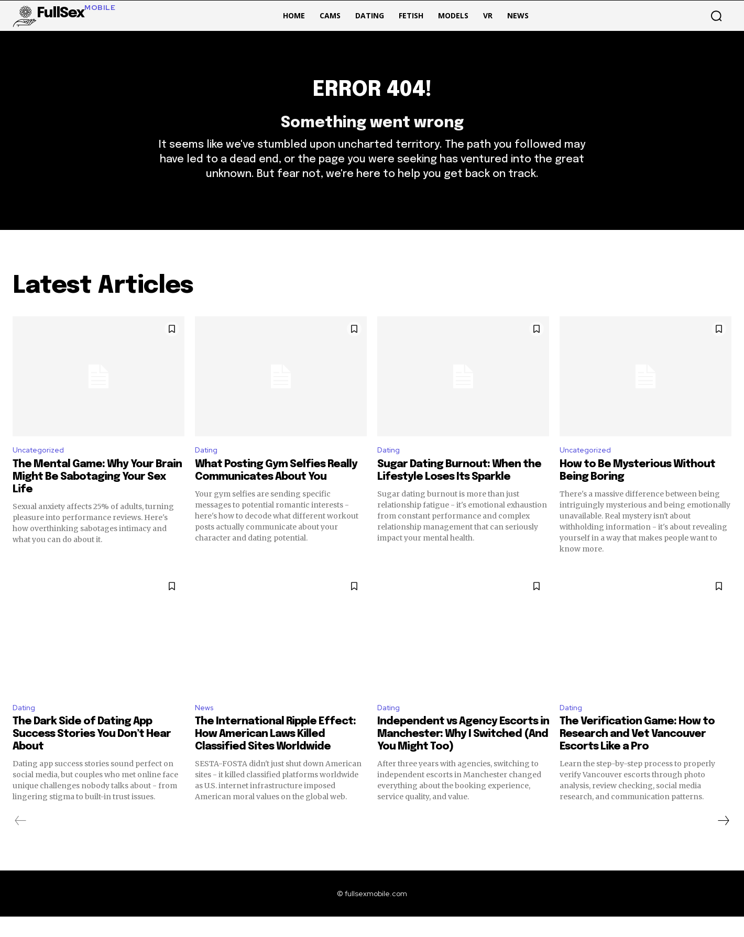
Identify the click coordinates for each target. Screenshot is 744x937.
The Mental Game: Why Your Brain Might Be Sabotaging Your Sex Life (97, 495)
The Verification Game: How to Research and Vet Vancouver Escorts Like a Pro (637, 754)
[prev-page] (21, 841)
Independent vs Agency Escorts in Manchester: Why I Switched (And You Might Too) (463, 754)
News (205, 726)
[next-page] (723, 841)
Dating (208, 467)
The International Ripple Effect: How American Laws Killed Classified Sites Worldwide (275, 754)
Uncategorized (42, 467)
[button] (716, 16)
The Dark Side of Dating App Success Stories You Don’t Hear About (92, 754)
